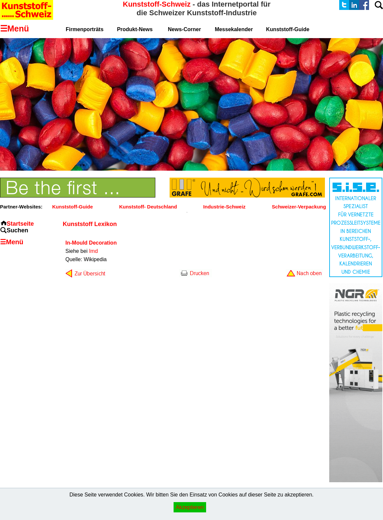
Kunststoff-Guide (72, 206)
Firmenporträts (85, 29)
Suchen (17, 230)
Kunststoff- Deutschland (148, 206)
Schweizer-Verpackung (299, 206)
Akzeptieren (190, 507)
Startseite (20, 223)
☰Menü (11, 242)
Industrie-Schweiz (224, 206)
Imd (93, 251)
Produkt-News (135, 29)
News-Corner (184, 29)
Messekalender (234, 29)
